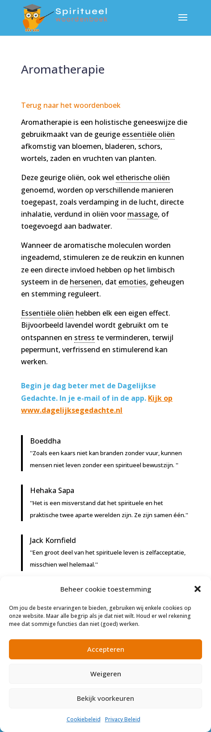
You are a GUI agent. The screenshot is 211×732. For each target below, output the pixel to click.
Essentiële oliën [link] (47, 313)
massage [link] (142, 214)
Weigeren (105, 673)
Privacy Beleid (122, 719)
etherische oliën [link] (143, 177)
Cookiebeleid (84, 719)
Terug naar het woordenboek (71, 105)
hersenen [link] (85, 282)
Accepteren (105, 649)
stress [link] (84, 337)
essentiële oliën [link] (148, 134)
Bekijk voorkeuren (105, 698)
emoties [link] (132, 282)
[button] (197, 588)
